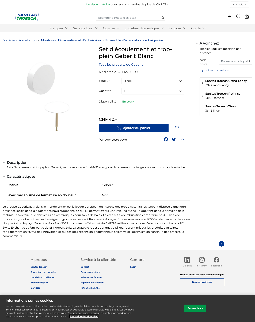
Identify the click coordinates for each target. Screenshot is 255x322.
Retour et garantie (90, 288)
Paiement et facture (91, 277)
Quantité (105, 91)
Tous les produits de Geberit (121, 65)
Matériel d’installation (20, 40)
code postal (204, 62)
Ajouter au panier (133, 128)
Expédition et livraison (92, 282)
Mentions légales (39, 282)
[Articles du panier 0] (248, 17)
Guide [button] (198, 28)
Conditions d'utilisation (43, 277)
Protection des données (43, 272)
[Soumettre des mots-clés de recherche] (162, 18)
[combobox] (130, 18)
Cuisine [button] (111, 28)
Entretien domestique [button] (144, 28)
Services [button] (177, 28)
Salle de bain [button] (85, 28)
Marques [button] (59, 28)
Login (133, 267)
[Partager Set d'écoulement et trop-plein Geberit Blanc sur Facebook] (166, 139)
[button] (182, 139)
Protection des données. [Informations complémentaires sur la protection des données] (84, 318)
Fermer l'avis (195, 310)
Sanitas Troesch (39, 267)
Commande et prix (90, 272)
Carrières (35, 288)
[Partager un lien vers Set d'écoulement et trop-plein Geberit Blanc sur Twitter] (174, 139)
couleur (104, 80)
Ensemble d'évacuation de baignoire (134, 40)
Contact (85, 267)
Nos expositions (202, 282)
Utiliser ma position (215, 70)
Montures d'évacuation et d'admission (71, 40)
